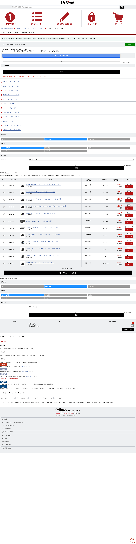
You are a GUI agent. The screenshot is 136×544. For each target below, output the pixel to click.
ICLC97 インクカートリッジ (11, 108)
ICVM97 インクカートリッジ (11, 95)
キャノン (31, 398)
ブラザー (46, 398)
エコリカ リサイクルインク (8, 398)
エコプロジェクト (6, 435)
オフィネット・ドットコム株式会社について (13, 422)
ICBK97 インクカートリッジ (11, 82)
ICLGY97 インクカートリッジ (11, 116)
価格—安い (5, 150)
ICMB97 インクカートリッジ (11, 86)
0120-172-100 (64, 412)
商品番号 (47, 148)
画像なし (4, 139)
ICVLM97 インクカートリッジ (11, 112)
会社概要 (4, 419)
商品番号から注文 (6, 448)
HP (42, 398)
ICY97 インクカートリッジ (10, 99)
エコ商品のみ (127, 165)
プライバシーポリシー (8, 425)
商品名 (90, 148)
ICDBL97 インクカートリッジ (11, 121)
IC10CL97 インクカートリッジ (12, 125)
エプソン (37, 398)
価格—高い (48, 150)
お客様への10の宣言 (7, 432)
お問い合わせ (23, 366)
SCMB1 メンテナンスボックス (12, 130)
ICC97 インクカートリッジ (10, 90)
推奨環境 (4, 438)
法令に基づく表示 (6, 428)
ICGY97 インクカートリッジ (11, 103)
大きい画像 (91, 139)
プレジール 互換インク (22, 398)
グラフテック (57, 398)
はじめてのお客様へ (7, 444)
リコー (51, 398)
